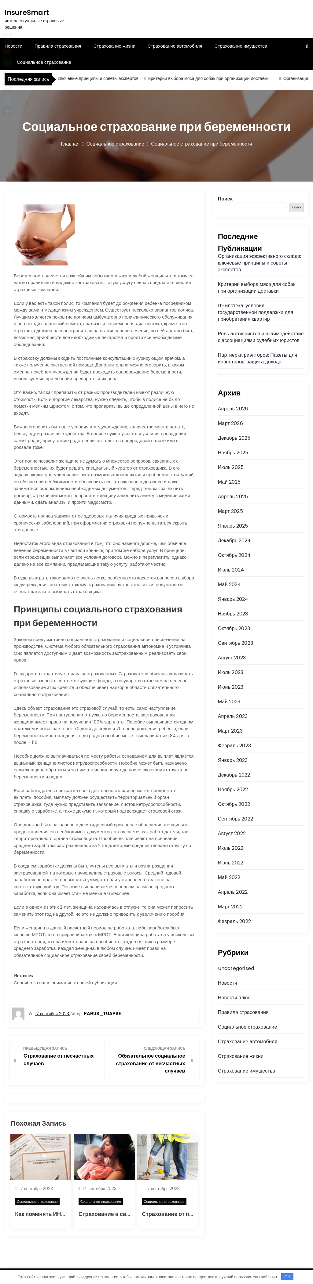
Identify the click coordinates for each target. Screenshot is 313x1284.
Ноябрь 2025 (233, 452)
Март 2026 (230, 423)
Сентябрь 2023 (235, 643)
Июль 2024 (231, 569)
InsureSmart (27, 12)
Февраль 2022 (234, 921)
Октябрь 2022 (234, 804)
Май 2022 (229, 877)
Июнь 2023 (230, 687)
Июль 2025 (231, 467)
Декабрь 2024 (234, 540)
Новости (227, 982)
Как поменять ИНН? (41, 1213)
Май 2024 (229, 584)
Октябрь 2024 (234, 555)
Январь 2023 (233, 760)
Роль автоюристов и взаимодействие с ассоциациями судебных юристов (261, 337)
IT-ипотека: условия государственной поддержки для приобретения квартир (255, 312)
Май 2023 (229, 701)
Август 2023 (232, 657)
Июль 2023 (231, 672)
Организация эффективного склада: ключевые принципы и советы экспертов (259, 263)
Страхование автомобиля (175, 46)
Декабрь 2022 (234, 774)
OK (287, 1277)
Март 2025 (230, 511)
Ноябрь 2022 (233, 789)
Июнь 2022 (230, 862)
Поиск (225, 198)
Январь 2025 (233, 525)
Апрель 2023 (233, 716)
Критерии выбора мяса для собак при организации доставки (213, 78)
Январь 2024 (233, 599)
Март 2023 (230, 730)
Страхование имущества (241, 46)
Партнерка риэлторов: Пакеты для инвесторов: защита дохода (257, 358)
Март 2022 (230, 906)
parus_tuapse (102, 1013)
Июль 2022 (231, 848)
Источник (23, 975)
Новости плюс (234, 997)
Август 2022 (232, 833)
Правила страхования (58, 46)
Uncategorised (236, 968)
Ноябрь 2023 (233, 613)
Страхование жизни (114, 46)
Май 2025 (229, 481)
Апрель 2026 (233, 408)
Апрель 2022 (233, 892)
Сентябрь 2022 (235, 818)
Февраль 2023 (234, 745)
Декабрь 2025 (234, 438)
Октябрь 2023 (234, 628)
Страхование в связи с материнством (129, 1213)
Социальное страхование (44, 62)
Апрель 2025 (233, 496)
